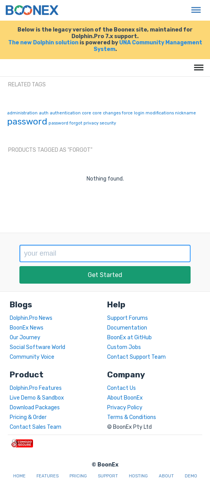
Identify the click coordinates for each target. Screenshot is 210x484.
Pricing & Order (28, 417)
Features (47, 476)
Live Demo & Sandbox (37, 398)
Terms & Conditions (131, 417)
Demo (191, 476)
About (166, 476)
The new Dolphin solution (43, 42)
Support (108, 476)
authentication (65, 113)
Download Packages (35, 407)
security (108, 123)
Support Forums (127, 318)
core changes (106, 113)
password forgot (65, 123)
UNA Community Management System (148, 46)
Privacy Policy (124, 407)
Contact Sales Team (35, 427)
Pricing (78, 476)
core (86, 113)
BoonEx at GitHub (129, 337)
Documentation (127, 327)
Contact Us (121, 388)
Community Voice (32, 357)
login (139, 113)
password (27, 121)
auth (44, 113)
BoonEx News (26, 327)
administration (22, 113)
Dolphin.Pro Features (36, 388)
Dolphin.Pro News (31, 318)
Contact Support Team (136, 357)
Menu (194, 6)
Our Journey (25, 337)
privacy (91, 123)
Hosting (138, 476)
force (127, 113)
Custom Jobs (124, 347)
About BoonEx (125, 398)
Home (19, 476)
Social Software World (37, 347)
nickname (185, 113)
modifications (160, 113)
